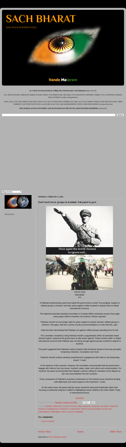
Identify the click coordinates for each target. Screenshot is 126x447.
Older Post (115, 431)
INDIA (80, 406)
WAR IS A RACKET (68, 412)
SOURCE (80, 398)
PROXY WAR (86, 409)
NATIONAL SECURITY (100, 406)
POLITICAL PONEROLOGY (48, 409)
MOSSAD (87, 406)
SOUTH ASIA (107, 409)
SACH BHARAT (41, 18)
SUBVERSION (43, 412)
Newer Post (44, 431)
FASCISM (48, 406)
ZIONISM (79, 412)
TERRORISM (55, 412)
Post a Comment (47, 421)
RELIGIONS (96, 409)
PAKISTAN (114, 406)
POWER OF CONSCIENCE (70, 409)
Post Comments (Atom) (57, 437)
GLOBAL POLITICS (69, 406)
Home (80, 431)
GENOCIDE (57, 406)
